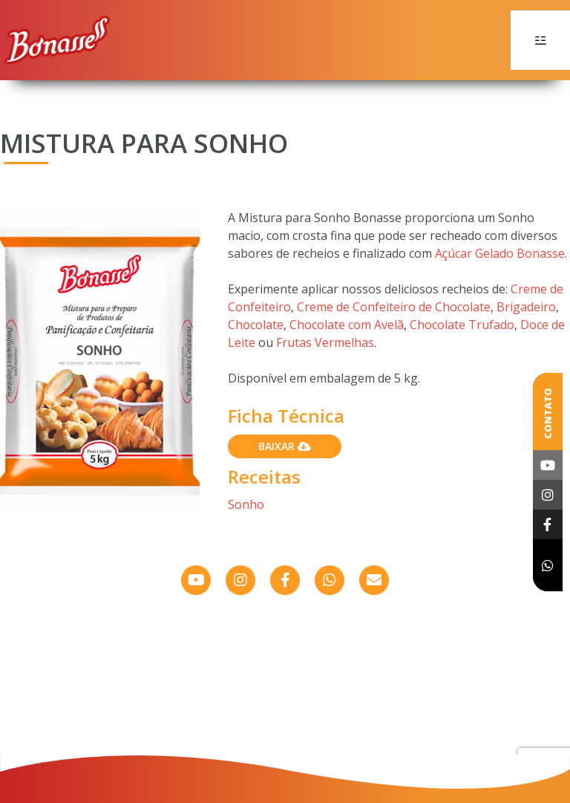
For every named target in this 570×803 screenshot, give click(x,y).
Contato (547, 413)
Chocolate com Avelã (346, 324)
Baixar (284, 446)
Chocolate (256, 324)
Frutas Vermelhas (325, 342)
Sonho (246, 504)
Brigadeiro (526, 307)
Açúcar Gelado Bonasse (500, 253)
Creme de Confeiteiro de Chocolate (394, 307)
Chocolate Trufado (462, 324)
